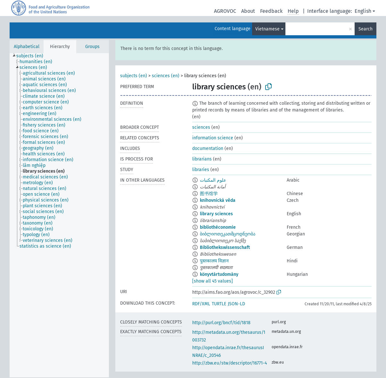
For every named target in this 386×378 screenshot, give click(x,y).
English (363, 11)
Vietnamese (267, 29)
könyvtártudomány (219, 274)
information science (212, 138)
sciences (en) (165, 75)
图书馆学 (209, 193)
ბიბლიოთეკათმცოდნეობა (227, 234)
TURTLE (219, 304)
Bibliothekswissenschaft (225, 247)
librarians (202, 159)
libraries (200, 169)
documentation (207, 148)
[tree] (59, 215)
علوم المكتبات (213, 180)
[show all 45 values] (212, 281)
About (248, 11)
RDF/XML (201, 304)
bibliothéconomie (218, 227)
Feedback (271, 11)
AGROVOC (225, 11)
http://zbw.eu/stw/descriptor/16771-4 (229, 363)
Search (365, 29)
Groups (92, 46)
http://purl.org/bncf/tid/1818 (221, 322)
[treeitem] (32, 56)
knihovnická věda (217, 200)
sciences (201, 127)
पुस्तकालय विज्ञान (214, 261)
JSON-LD (236, 304)
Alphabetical (26, 46)
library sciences (216, 214)
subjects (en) (133, 75)
